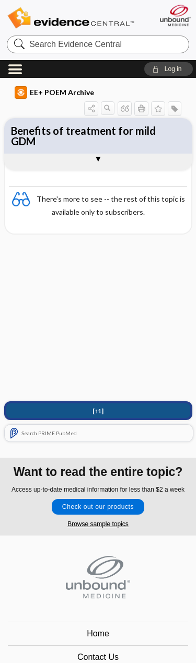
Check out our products (98, 506)
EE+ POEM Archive (54, 92)
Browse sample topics (98, 524)
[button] (168, 69)
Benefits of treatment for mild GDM (83, 135)
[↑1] (98, 411)
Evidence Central (70, 18)
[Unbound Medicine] (175, 15)
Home (98, 633)
